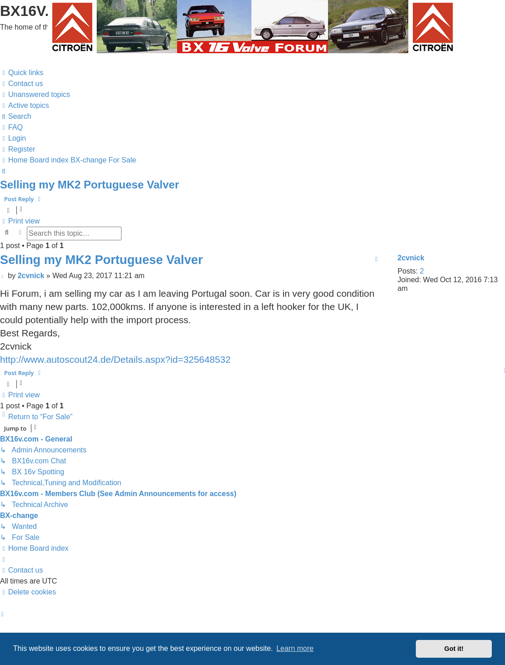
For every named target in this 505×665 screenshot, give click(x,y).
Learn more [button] (294, 648)
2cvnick (411, 258)
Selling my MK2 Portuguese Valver (89, 184)
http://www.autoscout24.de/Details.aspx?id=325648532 (115, 359)
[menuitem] (21, 83)
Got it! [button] (454, 648)
